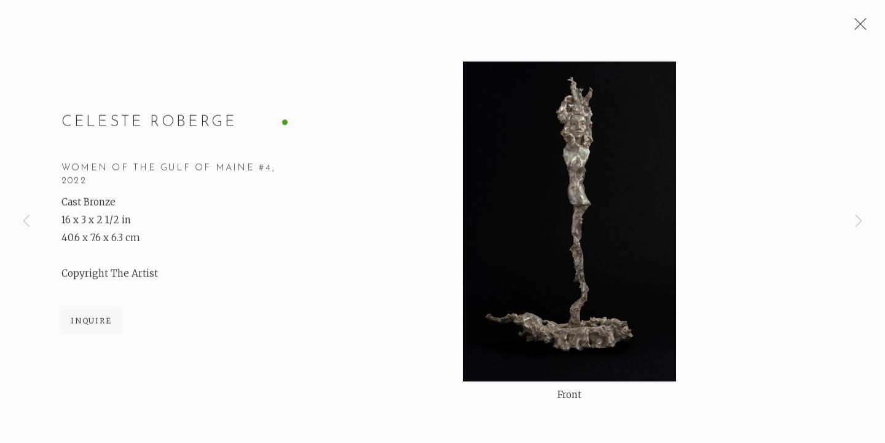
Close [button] (857, 27)
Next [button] (858, 221)
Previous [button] (26, 221)
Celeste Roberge (149, 123)
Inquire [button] (91, 321)
